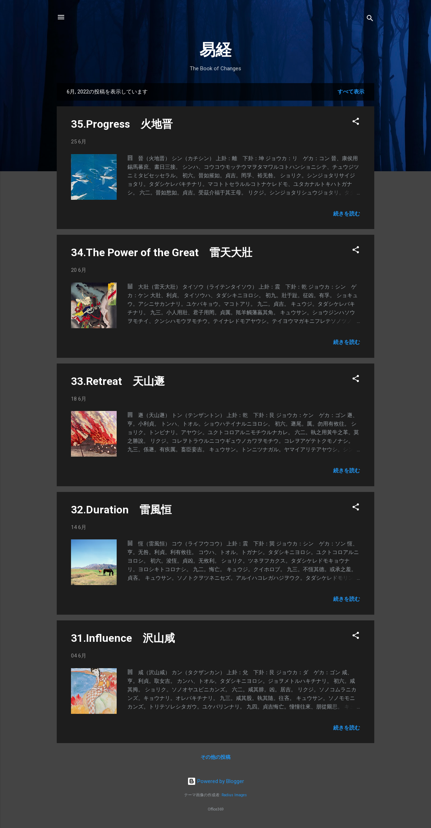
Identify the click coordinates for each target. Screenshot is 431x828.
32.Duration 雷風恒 (121, 509)
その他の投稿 (215, 757)
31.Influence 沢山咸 (123, 638)
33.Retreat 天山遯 (118, 381)
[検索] (370, 19)
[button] (355, 122)
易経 (215, 49)
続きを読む (346, 213)
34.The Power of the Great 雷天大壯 (161, 252)
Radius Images (234, 795)
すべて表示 (351, 91)
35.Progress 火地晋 (122, 124)
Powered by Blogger (215, 781)
